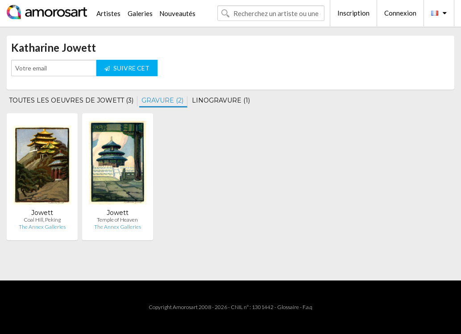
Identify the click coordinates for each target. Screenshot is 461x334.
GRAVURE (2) (162, 100)
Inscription (353, 13)
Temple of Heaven (117, 219)
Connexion (400, 13)
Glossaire (288, 307)
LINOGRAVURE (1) (221, 100)
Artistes (108, 13)
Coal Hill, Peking (42, 219)
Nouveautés (177, 13)
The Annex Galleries (42, 226)
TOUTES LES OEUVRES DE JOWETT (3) (71, 100)
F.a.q (307, 307)
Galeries (140, 13)
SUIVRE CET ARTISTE (127, 70)
